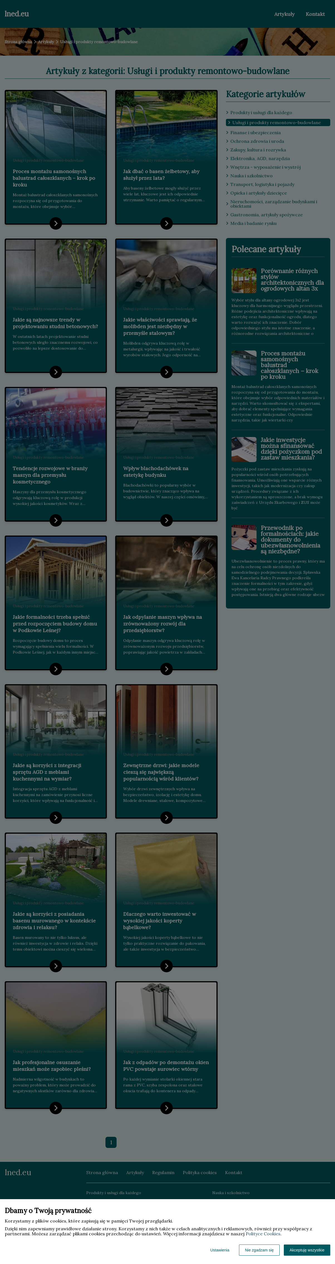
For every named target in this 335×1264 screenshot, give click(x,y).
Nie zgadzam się (259, 1250)
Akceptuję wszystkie (307, 1250)
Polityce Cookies (263, 1233)
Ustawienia (219, 1250)
